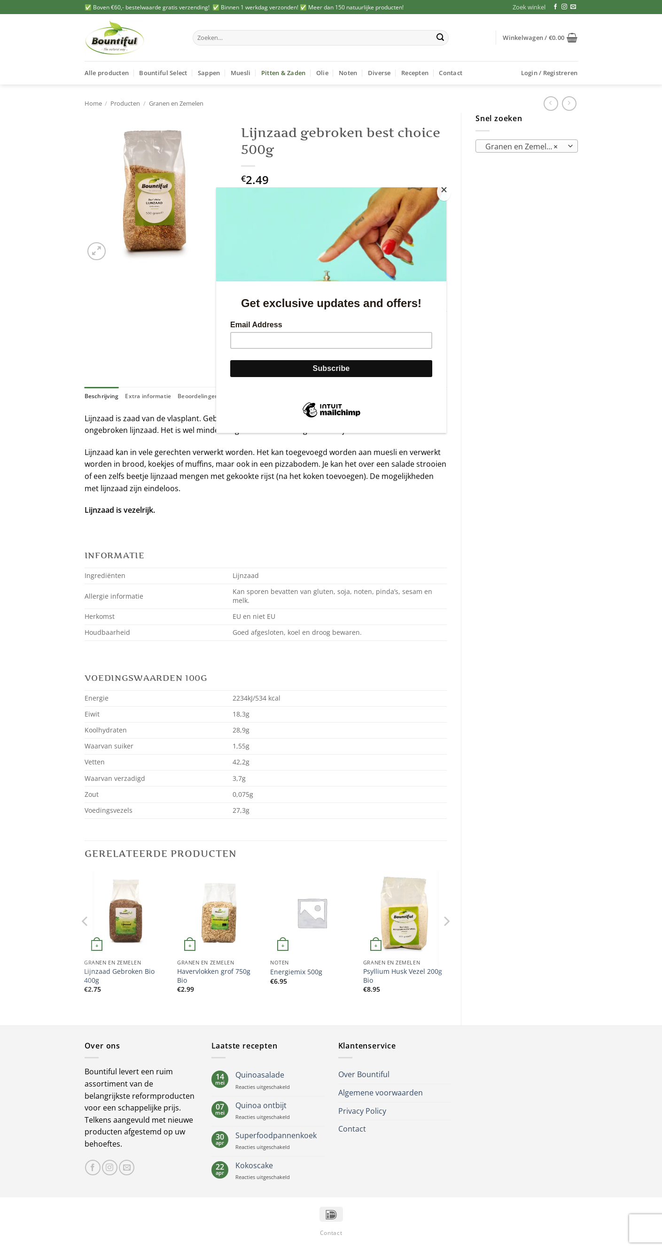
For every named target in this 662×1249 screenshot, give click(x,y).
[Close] (444, 192)
